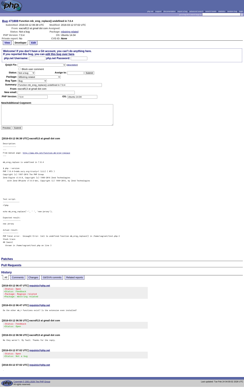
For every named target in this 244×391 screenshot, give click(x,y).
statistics (221, 11)
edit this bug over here (59, 54)
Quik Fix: (11, 64)
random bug (232, 11)
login (241, 11)
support (158, 11)
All (5, 277)
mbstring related (69, 31)
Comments (18, 277)
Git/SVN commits (52, 277)
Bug (5, 21)
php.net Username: (16, 58)
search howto (210, 11)
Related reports (74, 277)
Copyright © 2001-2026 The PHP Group (31, 386)
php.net (150, 11)
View (7, 42)
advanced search (196, 11)
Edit (33, 42)
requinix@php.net (39, 285)
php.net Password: (58, 58)
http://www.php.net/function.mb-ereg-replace (46, 153)
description (72, 65)
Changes (33, 277)
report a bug (182, 11)
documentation (170, 11)
